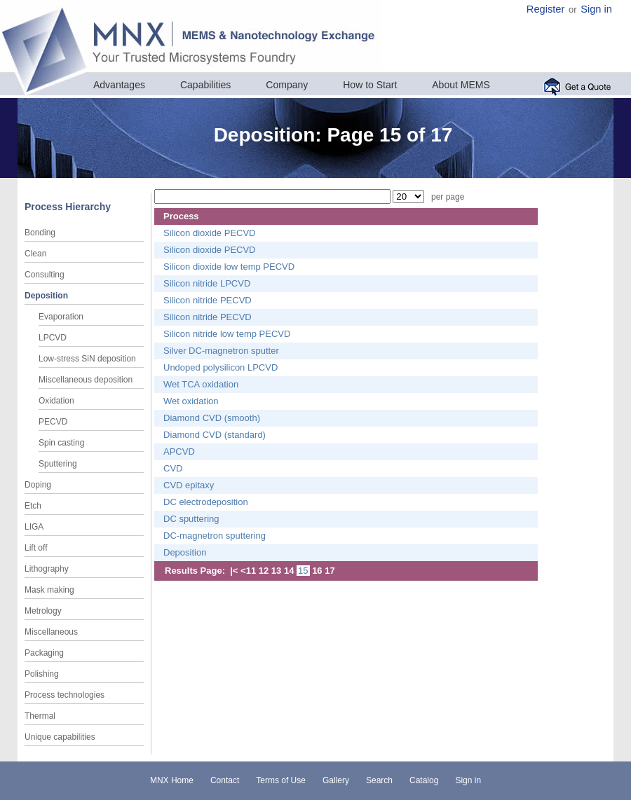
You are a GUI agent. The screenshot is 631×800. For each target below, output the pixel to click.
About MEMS (460, 84)
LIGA (34, 527)
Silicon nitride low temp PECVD (226, 334)
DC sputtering (191, 518)
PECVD (53, 422)
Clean (35, 253)
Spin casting (61, 443)
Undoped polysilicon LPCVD (220, 367)
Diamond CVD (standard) (214, 434)
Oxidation (56, 401)
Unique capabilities (60, 737)
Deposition (46, 296)
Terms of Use (281, 780)
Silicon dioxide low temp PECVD (228, 266)
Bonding (40, 232)
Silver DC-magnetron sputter (221, 350)
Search (379, 780)
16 (317, 570)
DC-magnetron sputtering (214, 535)
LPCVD (53, 338)
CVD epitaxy (188, 485)
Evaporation (61, 317)
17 (329, 570)
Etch (33, 506)
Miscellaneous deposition (86, 380)
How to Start (370, 84)
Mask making (49, 590)
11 (251, 570)
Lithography (47, 569)
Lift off (36, 548)
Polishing (42, 674)
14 (289, 570)
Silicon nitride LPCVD (206, 283)
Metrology (43, 611)
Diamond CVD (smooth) (211, 418)
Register (546, 9)
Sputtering (58, 464)
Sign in (596, 9)
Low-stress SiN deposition (87, 359)
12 (264, 570)
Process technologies (64, 695)
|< (234, 570)
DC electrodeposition (205, 502)
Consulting (45, 275)
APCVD (179, 451)
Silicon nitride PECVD (207, 300)
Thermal (40, 716)
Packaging (44, 653)
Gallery (336, 780)
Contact (224, 780)
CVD (172, 468)
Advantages (119, 84)
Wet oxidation (191, 401)
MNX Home (172, 780)
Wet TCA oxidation (200, 384)
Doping (38, 485)
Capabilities (205, 84)
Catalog (423, 780)
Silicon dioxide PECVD (209, 233)
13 (276, 570)
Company (287, 84)
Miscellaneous (51, 632)
